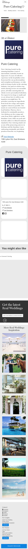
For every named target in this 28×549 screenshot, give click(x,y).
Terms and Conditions (7, 533)
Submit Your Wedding (7, 520)
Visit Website (9, 137)
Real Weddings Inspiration (8, 523)
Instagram (5, 511)
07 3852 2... (7, 205)
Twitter (4, 512)
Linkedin (4, 515)
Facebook (5, 509)
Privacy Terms (5, 521)
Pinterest (5, 514)
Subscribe (5, 525)
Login (3, 531)
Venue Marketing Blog (7, 536)
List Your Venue (5, 530)
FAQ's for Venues (6, 534)
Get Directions (8, 210)
